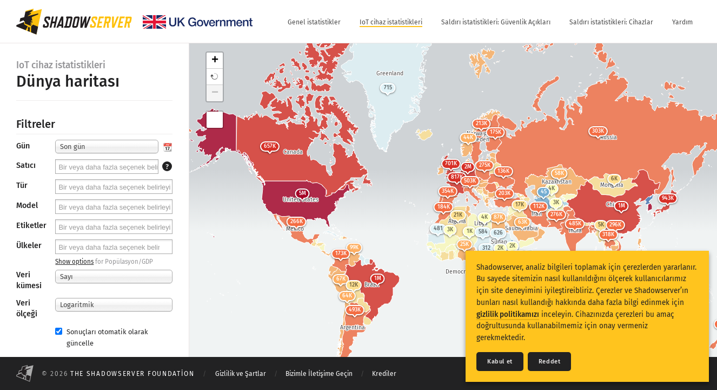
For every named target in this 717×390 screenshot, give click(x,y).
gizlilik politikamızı (507, 314)
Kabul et (500, 361)
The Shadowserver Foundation (132, 374)
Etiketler (31, 225)
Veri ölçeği (26, 308)
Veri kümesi (29, 280)
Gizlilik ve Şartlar (240, 374)
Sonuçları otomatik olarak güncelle (101, 337)
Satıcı (26, 165)
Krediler (384, 374)
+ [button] (214, 61)
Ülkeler (29, 245)
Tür (22, 185)
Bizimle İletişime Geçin (319, 374)
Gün (23, 146)
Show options (74, 261)
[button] (215, 77)
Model (27, 205)
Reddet (550, 361)
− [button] (214, 93)
